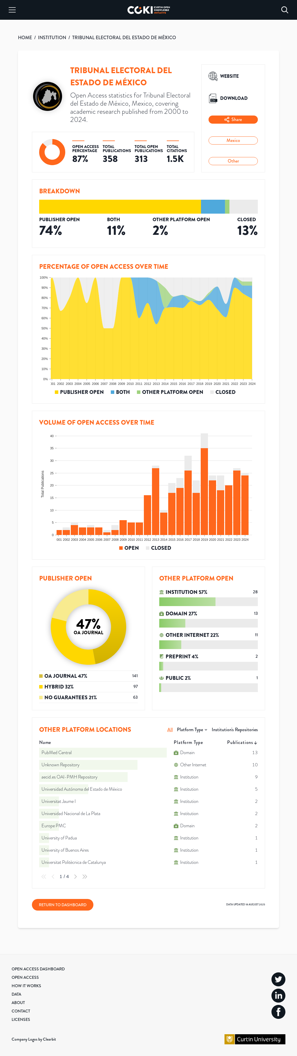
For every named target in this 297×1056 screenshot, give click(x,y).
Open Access (25, 977)
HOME (25, 37)
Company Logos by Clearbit (34, 1039)
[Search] (285, 10)
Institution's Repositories (235, 729)
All (170, 729)
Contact (21, 1011)
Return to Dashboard (62, 905)
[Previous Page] (53, 876)
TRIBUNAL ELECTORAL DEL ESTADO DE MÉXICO (124, 37)
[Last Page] (84, 876)
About (18, 1002)
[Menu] (12, 10)
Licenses (21, 1019)
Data (16, 994)
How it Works (26, 986)
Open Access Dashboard (38, 969)
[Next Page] (75, 876)
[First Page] (43, 876)
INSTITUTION (52, 37)
